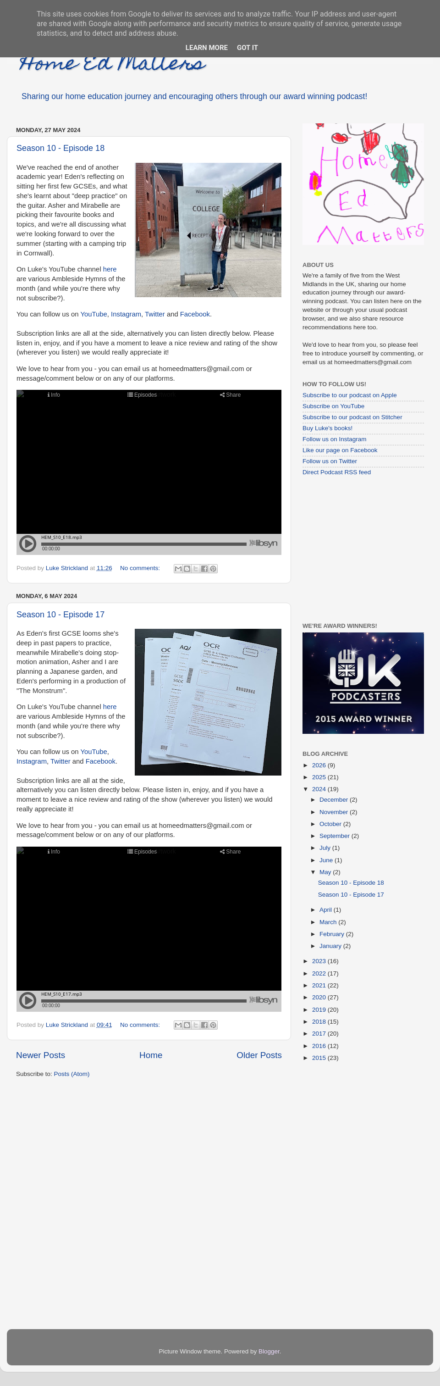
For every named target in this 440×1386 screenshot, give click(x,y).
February (332, 934)
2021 (320, 985)
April (326, 909)
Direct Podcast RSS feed (336, 472)
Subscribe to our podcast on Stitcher (352, 417)
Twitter (155, 314)
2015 (320, 1057)
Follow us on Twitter (329, 461)
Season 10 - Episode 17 (60, 614)
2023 (320, 961)
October (331, 824)
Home (150, 1055)
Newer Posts (40, 1055)
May (326, 872)
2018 (320, 1021)
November (334, 812)
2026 (320, 765)
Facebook (195, 314)
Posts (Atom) (72, 1073)
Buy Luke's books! (327, 428)
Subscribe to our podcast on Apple (349, 395)
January (331, 945)
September (335, 835)
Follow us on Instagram (334, 439)
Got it (247, 48)
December (334, 799)
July (325, 847)
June (327, 860)
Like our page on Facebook (340, 450)
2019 (320, 1009)
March (328, 922)
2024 (320, 789)
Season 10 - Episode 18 (60, 148)
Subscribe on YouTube (333, 406)
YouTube (93, 314)
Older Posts (259, 1055)
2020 (320, 997)
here (110, 269)
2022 (320, 973)
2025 (320, 777)
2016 (320, 1045)
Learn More (207, 48)
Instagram (126, 314)
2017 (320, 1033)
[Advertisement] (359, 549)
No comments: (141, 568)
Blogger (269, 1351)
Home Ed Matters (112, 65)
